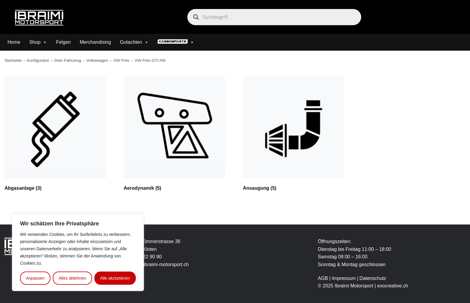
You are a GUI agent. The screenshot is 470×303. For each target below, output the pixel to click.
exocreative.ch (392, 285)
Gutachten (134, 42)
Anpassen (35, 278)
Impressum (344, 278)
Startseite (13, 60)
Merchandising (95, 42)
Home (13, 42)
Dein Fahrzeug (68, 60)
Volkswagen (97, 60)
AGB (323, 278)
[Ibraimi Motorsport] (39, 17)
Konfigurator (38, 60)
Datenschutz (372, 278)
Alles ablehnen (72, 278)
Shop (38, 42)
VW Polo (121, 60)
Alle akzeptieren (115, 278)
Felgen (63, 42)
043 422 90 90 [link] (146, 256)
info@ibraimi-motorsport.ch (160, 264)
